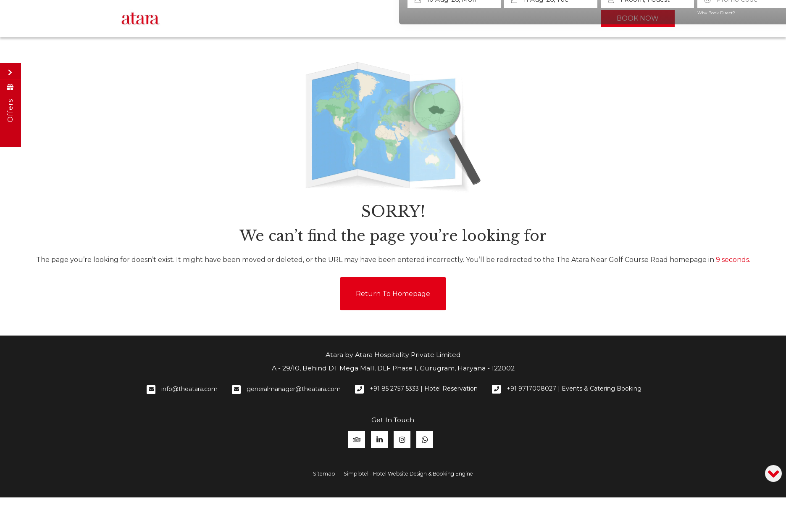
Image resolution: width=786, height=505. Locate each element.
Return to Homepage (393, 293)
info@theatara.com (189, 388)
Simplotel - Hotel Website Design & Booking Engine (408, 473)
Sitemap (324, 473)
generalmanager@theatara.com (294, 388)
